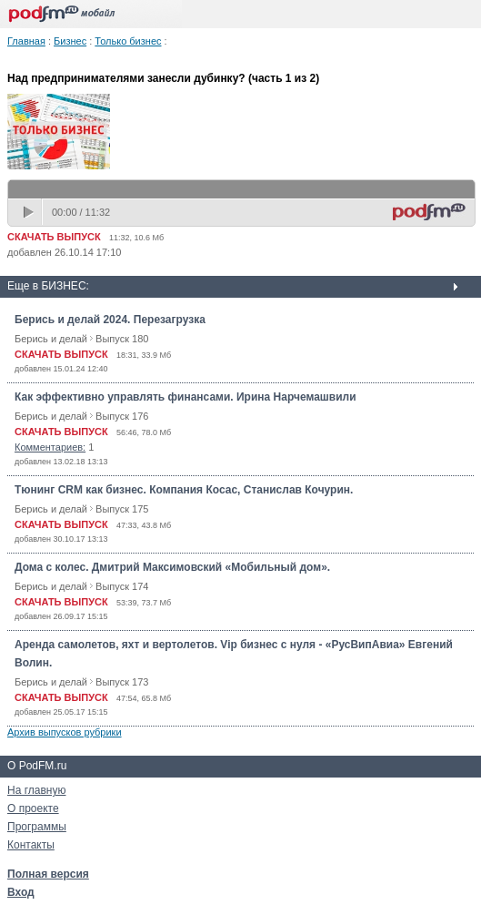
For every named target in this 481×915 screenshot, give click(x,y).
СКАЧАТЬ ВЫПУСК (54, 236)
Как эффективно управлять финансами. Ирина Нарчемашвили (185, 397)
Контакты (31, 845)
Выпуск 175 (121, 508)
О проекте (33, 808)
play (30, 212)
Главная (26, 41)
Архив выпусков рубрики (64, 732)
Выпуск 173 (121, 681)
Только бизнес (128, 41)
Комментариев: (50, 447)
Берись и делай (51, 338)
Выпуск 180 (121, 338)
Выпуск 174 (121, 586)
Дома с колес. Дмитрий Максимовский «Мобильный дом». (172, 567)
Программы (36, 826)
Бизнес (70, 41)
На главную (36, 790)
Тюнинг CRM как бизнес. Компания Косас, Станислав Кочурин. (184, 489)
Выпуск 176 (121, 416)
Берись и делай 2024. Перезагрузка (110, 319)
